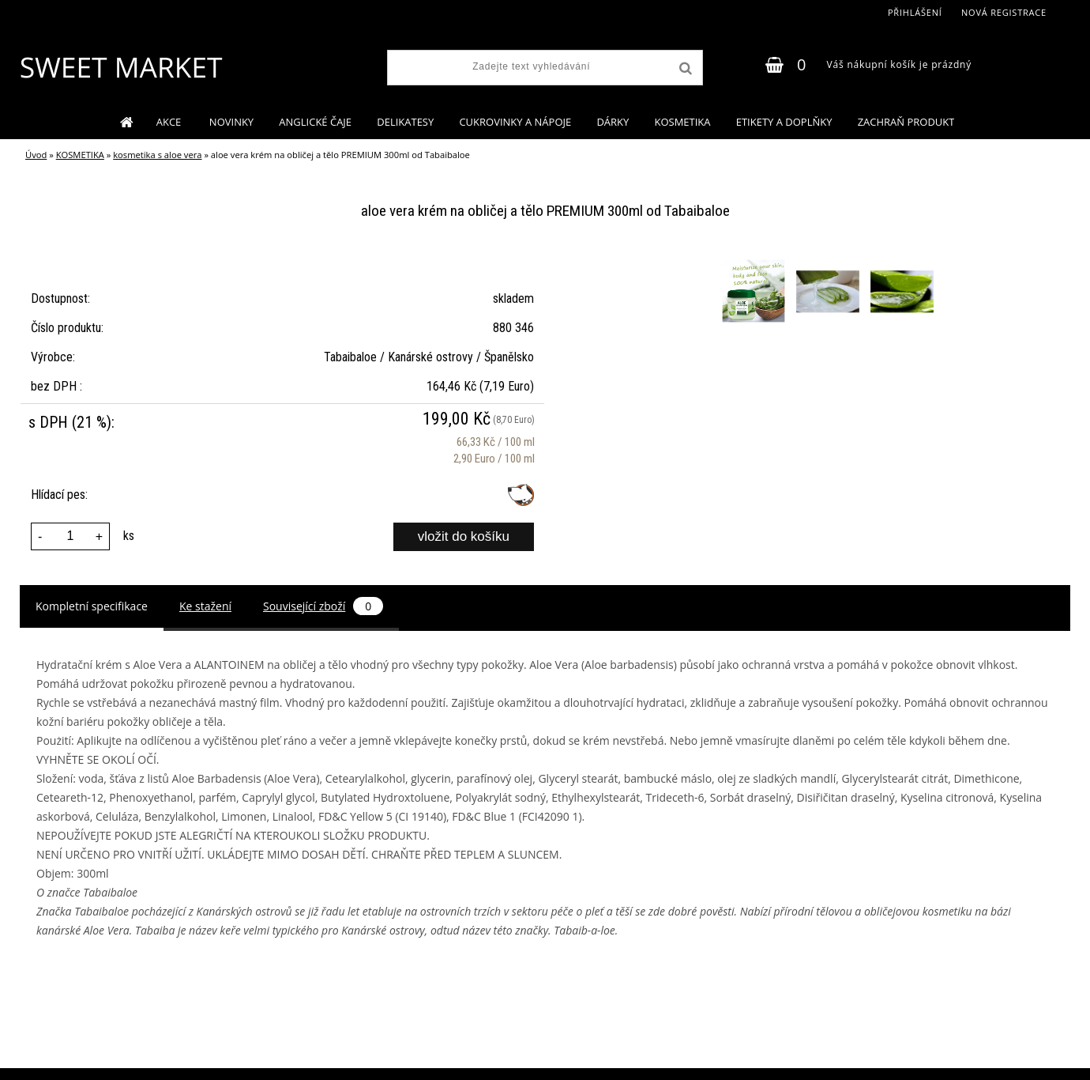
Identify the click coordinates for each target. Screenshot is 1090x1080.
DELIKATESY (405, 122)
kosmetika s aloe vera (157, 154)
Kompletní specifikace (92, 606)
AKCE (170, 122)
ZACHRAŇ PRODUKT (906, 122)
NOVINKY (231, 122)
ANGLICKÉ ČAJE (315, 122)
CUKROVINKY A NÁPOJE (515, 122)
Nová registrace (1004, 12)
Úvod (36, 154)
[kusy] (70, 536)
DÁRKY (612, 122)
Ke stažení (205, 606)
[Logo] (120, 67)
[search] (684, 69)
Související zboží (323, 606)
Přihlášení (915, 12)
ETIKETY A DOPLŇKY (784, 122)
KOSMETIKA (682, 122)
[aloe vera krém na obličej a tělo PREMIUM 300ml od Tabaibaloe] (755, 261)
